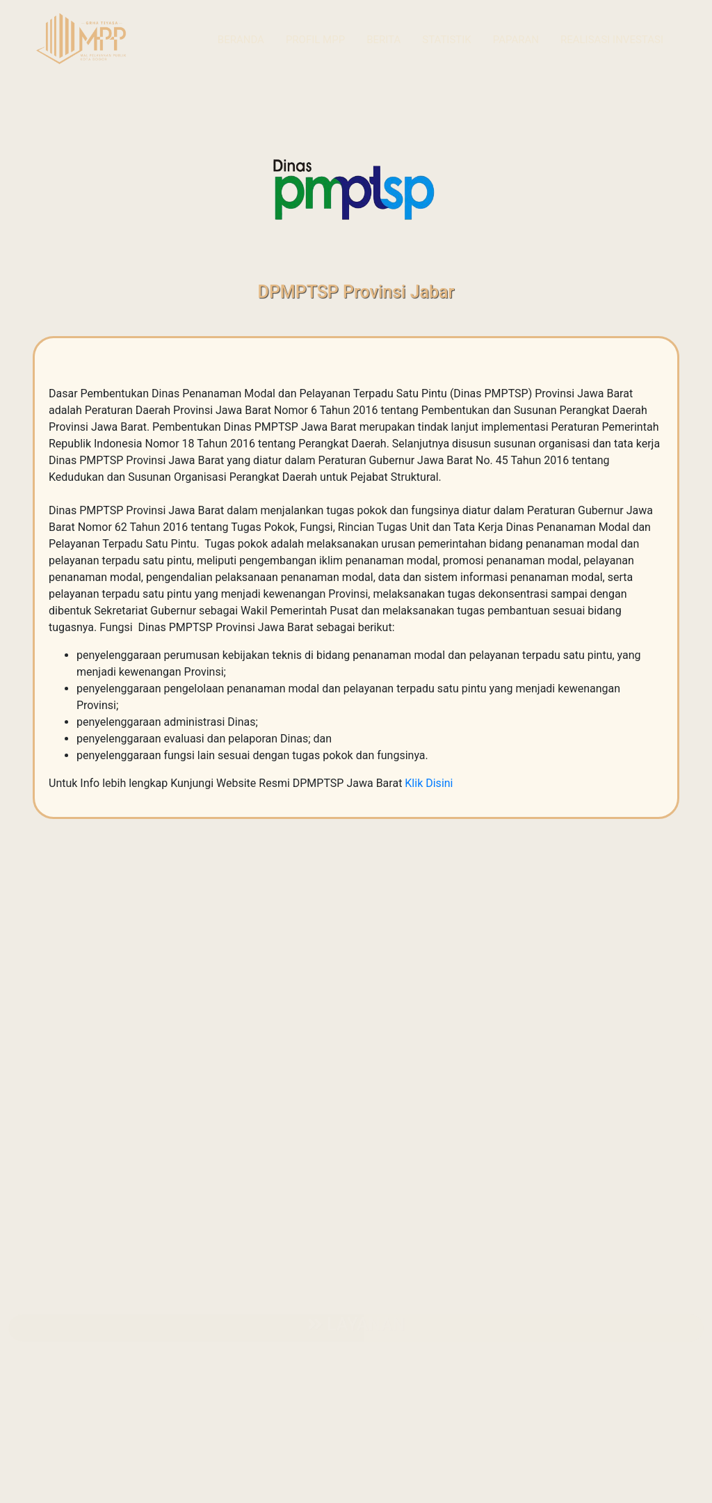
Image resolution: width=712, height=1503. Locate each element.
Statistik (446, 39)
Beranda (241, 39)
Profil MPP (315, 39)
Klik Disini (429, 783)
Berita (383, 39)
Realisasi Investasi (611, 39)
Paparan (516, 39)
